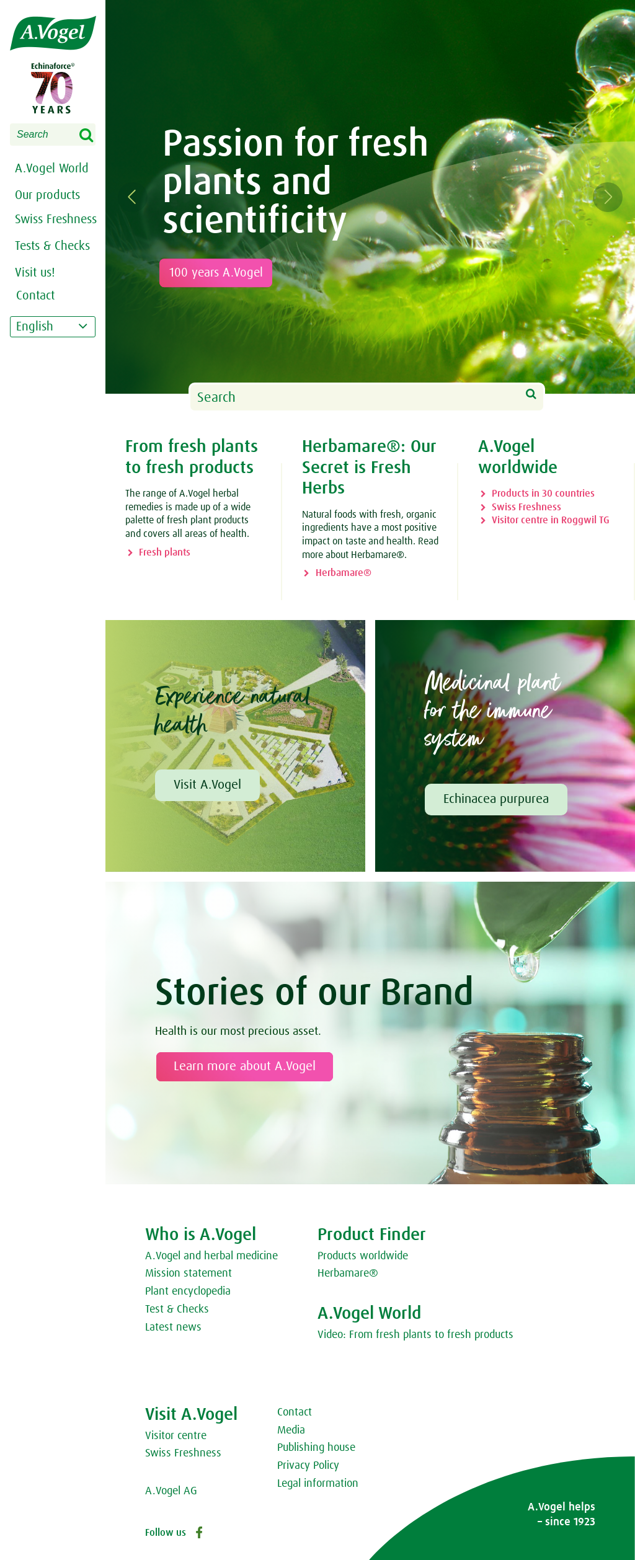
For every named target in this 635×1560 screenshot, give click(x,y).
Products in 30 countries (543, 494)
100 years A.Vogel (220, 273)
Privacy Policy (308, 1465)
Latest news (173, 1327)
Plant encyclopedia (188, 1291)
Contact (294, 1412)
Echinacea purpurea (496, 799)
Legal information (317, 1483)
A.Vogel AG (171, 1491)
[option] (370, 197)
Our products (47, 195)
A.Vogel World (52, 168)
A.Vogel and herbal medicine (211, 1256)
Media (291, 1430)
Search (94, 135)
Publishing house (316, 1447)
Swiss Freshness (526, 507)
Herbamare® (343, 573)
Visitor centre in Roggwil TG (551, 520)
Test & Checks (177, 1309)
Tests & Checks (52, 246)
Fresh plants (164, 552)
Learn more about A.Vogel (245, 1066)
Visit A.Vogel (207, 785)
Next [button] (615, 197)
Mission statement (188, 1273)
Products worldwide (363, 1256)
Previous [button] (140, 197)
